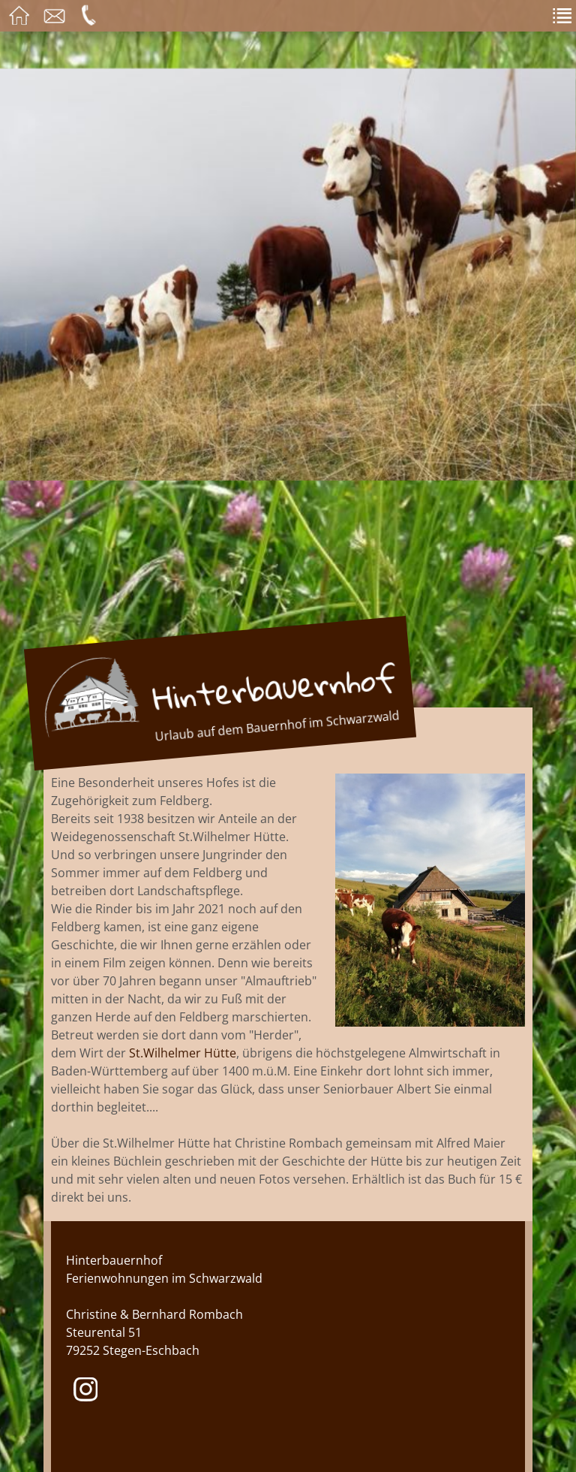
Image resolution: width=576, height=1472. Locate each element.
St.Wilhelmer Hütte (182, 1053)
